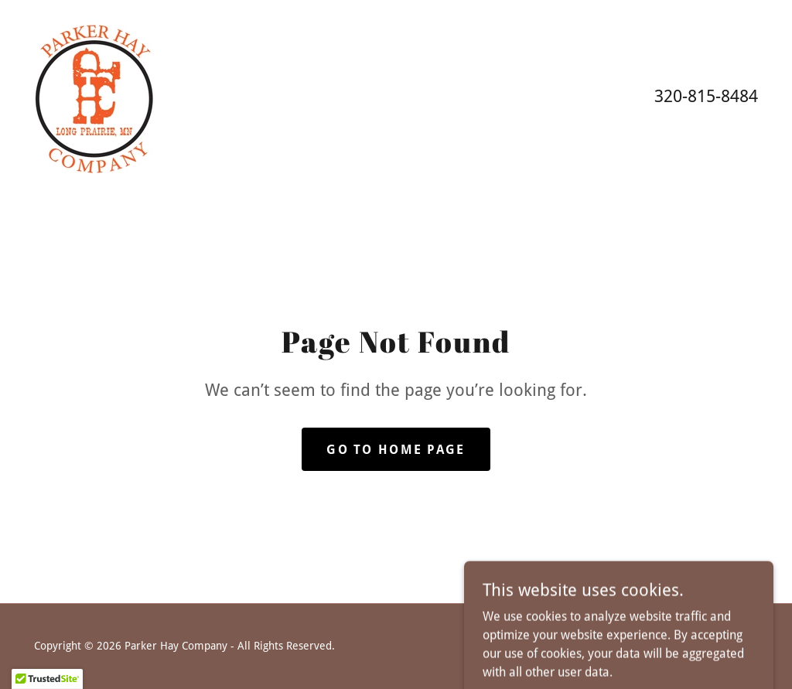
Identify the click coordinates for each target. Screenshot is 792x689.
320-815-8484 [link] (706, 96)
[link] (95, 94)
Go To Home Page (395, 449)
